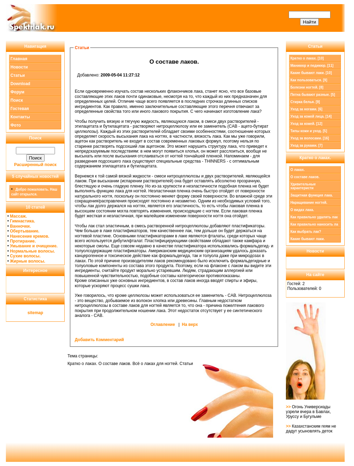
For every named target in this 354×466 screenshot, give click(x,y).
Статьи (17, 75)
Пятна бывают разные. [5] (312, 95)
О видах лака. (302, 210)
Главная (18, 58)
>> (289, 406)
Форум (17, 92)
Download (20, 83)
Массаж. (18, 216)
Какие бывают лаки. (307, 239)
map (39, 312)
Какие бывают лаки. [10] (311, 73)
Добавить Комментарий (99, 339)
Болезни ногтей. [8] (306, 87)
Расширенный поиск (35, 164)
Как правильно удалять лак (314, 217)
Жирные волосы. (27, 261)
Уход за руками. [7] (306, 145)
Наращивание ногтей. (308, 202)
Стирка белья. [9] (305, 102)
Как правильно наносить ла (314, 224)
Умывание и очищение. (34, 246)
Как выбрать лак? (305, 232)
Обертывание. (24, 231)
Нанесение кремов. (29, 236)
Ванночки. (20, 226)
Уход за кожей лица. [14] (311, 116)
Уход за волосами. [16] (309, 138)
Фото (15, 125)
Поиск (16, 100)
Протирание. (23, 241)
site (31, 312)
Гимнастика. (22, 221)
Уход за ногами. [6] (306, 109)
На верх (190, 324)
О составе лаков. (304, 177)
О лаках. (297, 170)
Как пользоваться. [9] (308, 80)
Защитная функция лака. (311, 195)
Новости (19, 67)
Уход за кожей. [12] (306, 124)
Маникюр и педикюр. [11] (312, 65)
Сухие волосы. (25, 256)
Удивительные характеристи (303, 186)
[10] (307, 58)
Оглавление (162, 324)
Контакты (20, 117)
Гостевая (19, 108)
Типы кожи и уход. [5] (308, 131)
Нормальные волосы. (32, 251)
